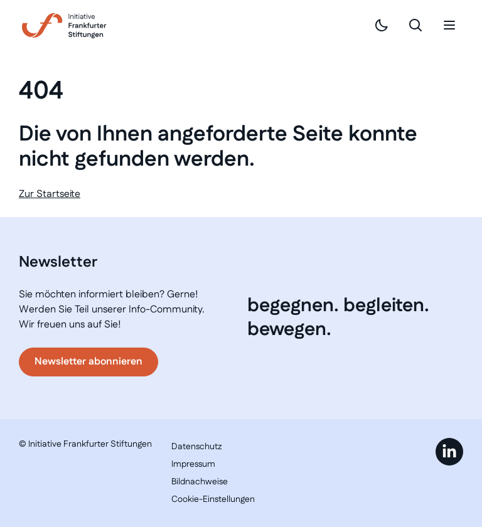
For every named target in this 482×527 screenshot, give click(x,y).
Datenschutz (196, 446)
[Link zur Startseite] (64, 26)
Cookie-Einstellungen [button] (213, 499)
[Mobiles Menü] (449, 25)
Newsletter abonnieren (88, 361)
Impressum (193, 464)
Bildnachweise (199, 482)
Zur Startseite (49, 194)
